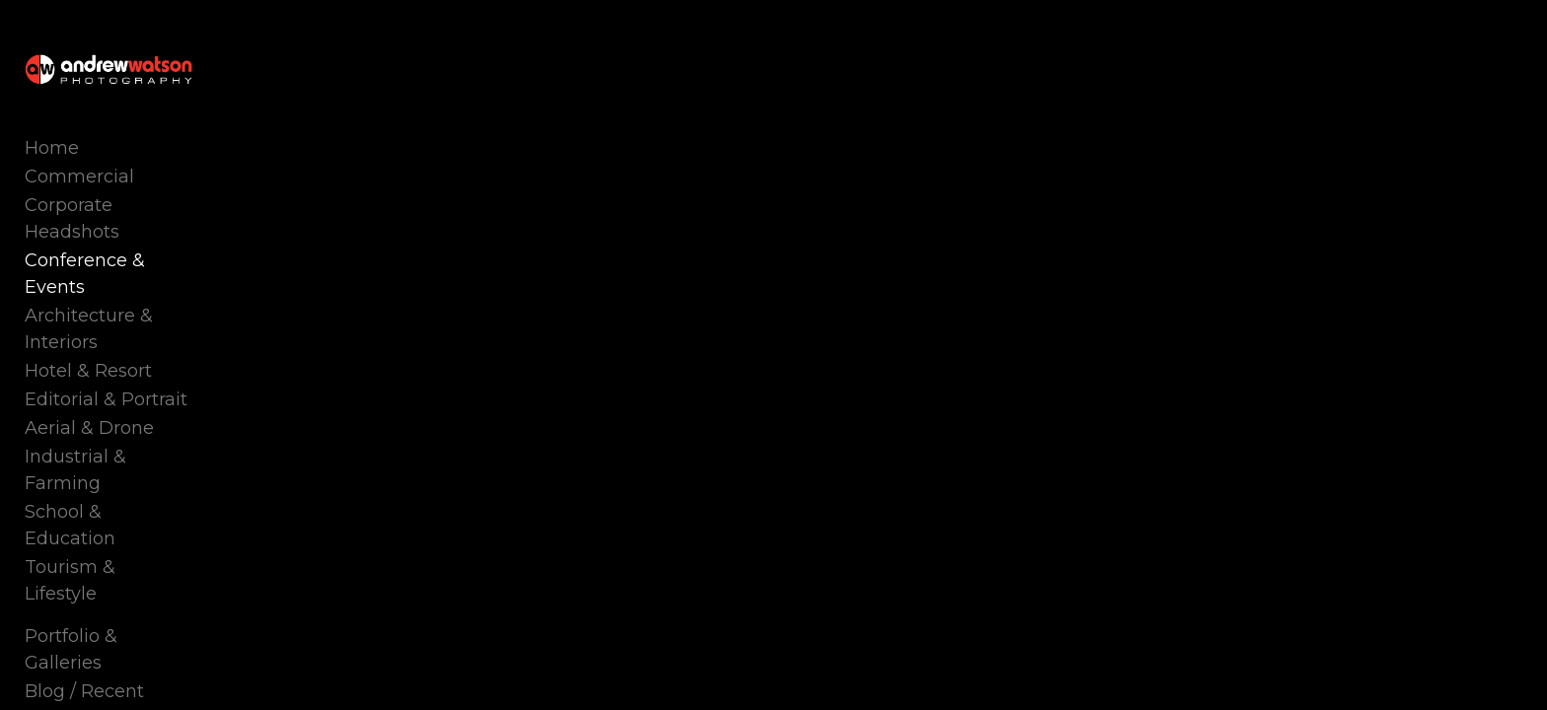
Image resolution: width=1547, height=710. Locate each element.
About (52, 598)
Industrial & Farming (116, 413)
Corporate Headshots (118, 241)
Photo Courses (89, 570)
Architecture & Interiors (128, 299)
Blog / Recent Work (110, 541)
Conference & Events (117, 270)
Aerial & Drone (89, 384)
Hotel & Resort (88, 327)
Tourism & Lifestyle (108, 470)
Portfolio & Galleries (112, 513)
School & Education (111, 442)
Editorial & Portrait (106, 356)
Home (52, 184)
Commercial (79, 213)
